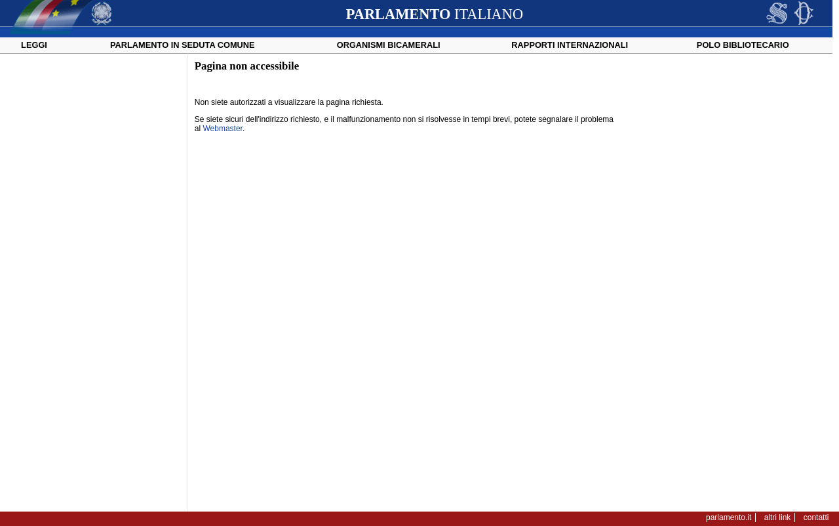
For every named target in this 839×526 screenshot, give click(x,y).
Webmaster (222, 128)
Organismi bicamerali (388, 45)
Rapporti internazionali (569, 45)
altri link (777, 517)
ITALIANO (434, 14)
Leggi (34, 45)
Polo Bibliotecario (743, 45)
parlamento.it (728, 517)
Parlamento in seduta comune (182, 45)
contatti (816, 517)
